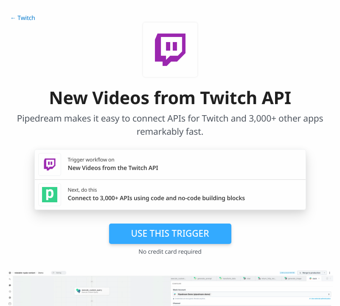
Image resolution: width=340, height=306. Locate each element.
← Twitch (22, 18)
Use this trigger (170, 233)
